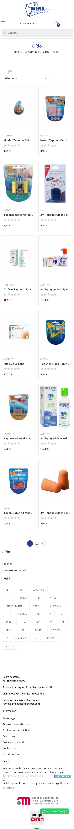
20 (50, 622)
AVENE (22, 638)
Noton (44, 136)
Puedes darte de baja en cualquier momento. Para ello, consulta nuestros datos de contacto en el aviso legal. (34, 770)
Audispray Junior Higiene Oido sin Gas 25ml (55, 289)
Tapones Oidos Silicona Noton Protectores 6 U (19, 438)
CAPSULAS (38, 590)
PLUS (8, 630)
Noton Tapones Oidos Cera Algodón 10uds (55, 140)
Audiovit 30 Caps (14, 363)
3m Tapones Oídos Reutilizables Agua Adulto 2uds (55, 214)
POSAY (51, 638)
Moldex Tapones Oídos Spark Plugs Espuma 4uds (19, 140)
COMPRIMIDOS (14, 606)
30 (20, 590)
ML (7, 590)
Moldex (8, 136)
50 (38, 598)
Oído (6, 552)
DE (7, 598)
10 (6, 638)
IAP (37, 622)
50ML (36, 606)
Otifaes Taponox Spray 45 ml (19, 289)
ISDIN (52, 598)
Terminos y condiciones (16, 724)
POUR (38, 630)
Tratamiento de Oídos (15, 570)
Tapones (7, 563)
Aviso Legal (9, 718)
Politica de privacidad (14, 742)
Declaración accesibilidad (17, 730)
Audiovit (9, 359)
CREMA (23, 598)
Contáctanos (10, 748)
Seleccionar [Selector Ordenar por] (26, 78)
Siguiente (42, 543)
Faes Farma (10, 285)
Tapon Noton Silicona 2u (19, 513)
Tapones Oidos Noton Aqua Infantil (55, 363)
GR (23, 630)
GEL (56, 590)
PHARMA (22, 614)
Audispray (46, 285)
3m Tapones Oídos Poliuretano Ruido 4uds (55, 513)
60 (38, 614)
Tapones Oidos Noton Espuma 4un (19, 214)
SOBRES (56, 630)
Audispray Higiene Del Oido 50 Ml (55, 438)
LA (24, 622)
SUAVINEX (55, 606)
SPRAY (9, 622)
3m (41, 210)
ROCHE (9, 646)
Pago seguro (10, 736)
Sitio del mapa (11, 754)
